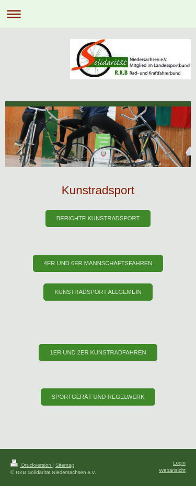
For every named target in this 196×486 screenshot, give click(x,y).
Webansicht (172, 470)
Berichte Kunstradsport (98, 218)
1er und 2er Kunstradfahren (98, 352)
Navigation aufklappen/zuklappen (98, 14)
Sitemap (64, 465)
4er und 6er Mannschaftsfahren (98, 263)
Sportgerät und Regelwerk (98, 397)
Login (179, 463)
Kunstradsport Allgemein (97, 292)
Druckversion (31, 465)
